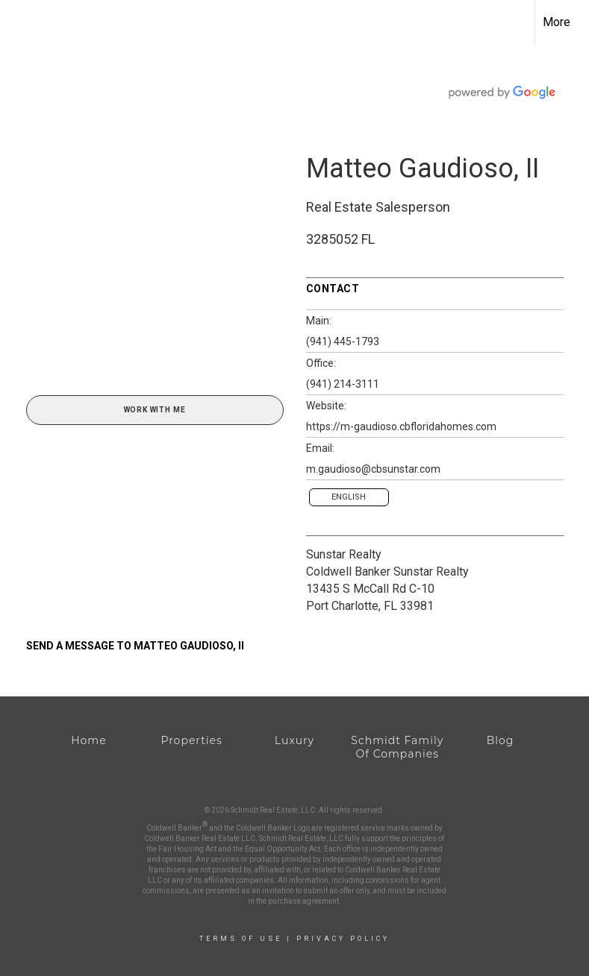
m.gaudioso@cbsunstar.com (373, 469)
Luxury (294, 740)
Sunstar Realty (343, 554)
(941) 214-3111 (342, 384)
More (556, 22)
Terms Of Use (240, 938)
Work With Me (155, 410)
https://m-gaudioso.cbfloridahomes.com (401, 426)
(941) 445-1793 (342, 341)
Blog (500, 740)
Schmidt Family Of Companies (397, 747)
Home (88, 740)
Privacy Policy (343, 938)
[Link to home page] (19, 22)
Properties (191, 740)
